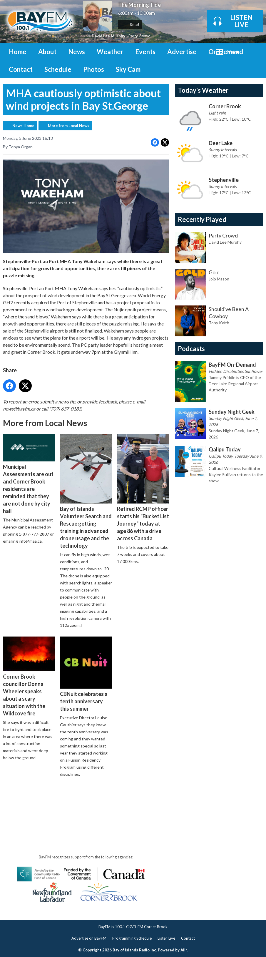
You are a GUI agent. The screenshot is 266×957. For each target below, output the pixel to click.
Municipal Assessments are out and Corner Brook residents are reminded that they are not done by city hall (29, 474)
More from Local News (68, 125)
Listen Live (166, 938)
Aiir (183, 950)
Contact (21, 69)
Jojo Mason (219, 278)
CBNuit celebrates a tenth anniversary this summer (86, 674)
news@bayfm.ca (19, 408)
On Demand (225, 52)
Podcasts (191, 349)
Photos (93, 69)
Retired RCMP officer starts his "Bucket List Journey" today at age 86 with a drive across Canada (143, 487)
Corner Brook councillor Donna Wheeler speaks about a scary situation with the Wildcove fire (29, 677)
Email (130, 24)
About (47, 52)
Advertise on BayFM (88, 938)
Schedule (57, 69)
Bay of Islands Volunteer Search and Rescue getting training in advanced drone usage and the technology (86, 491)
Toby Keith (219, 322)
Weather (110, 52)
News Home (23, 125)
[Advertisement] (110, 798)
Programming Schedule (132, 938)
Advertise (182, 52)
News (76, 52)
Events (145, 52)
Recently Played (202, 219)
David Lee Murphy (108, 36)
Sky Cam (128, 69)
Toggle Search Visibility (254, 51)
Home (17, 52)
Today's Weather (203, 90)
